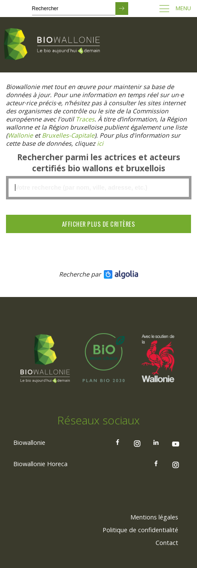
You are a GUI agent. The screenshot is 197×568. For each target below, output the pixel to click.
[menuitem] (154, 517)
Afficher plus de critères (98, 223)
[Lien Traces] (85, 119)
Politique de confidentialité (140, 530)
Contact (167, 543)
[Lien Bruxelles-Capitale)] (68, 135)
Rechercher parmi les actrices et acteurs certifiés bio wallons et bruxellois (98, 163)
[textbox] (98, 187)
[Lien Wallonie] (20, 135)
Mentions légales (154, 517)
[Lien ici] (100, 143)
